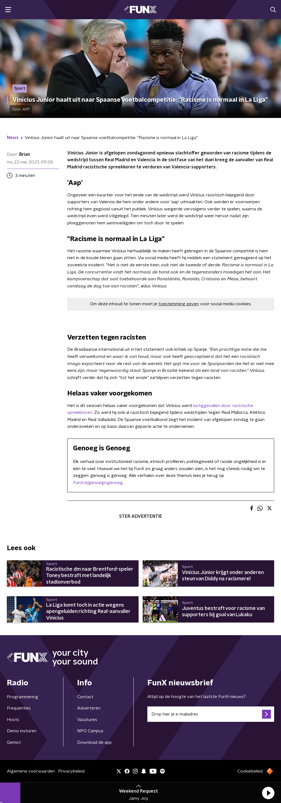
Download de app (94, 742)
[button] (268, 793)
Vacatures (87, 719)
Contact (85, 697)
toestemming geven (178, 304)
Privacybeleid (71, 771)
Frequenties (19, 708)
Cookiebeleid (250, 771)
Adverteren (88, 708)
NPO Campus (90, 731)
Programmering (22, 697)
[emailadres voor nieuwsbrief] (210, 714)
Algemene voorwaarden (31, 771)
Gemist (14, 742)
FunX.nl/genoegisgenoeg (98, 482)
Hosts (13, 719)
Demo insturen (21, 731)
